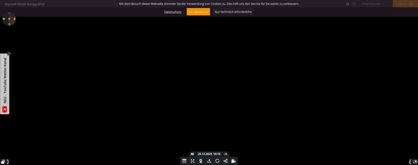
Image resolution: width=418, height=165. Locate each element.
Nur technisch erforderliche (233, 12)
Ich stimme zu (198, 12)
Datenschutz (172, 12)
